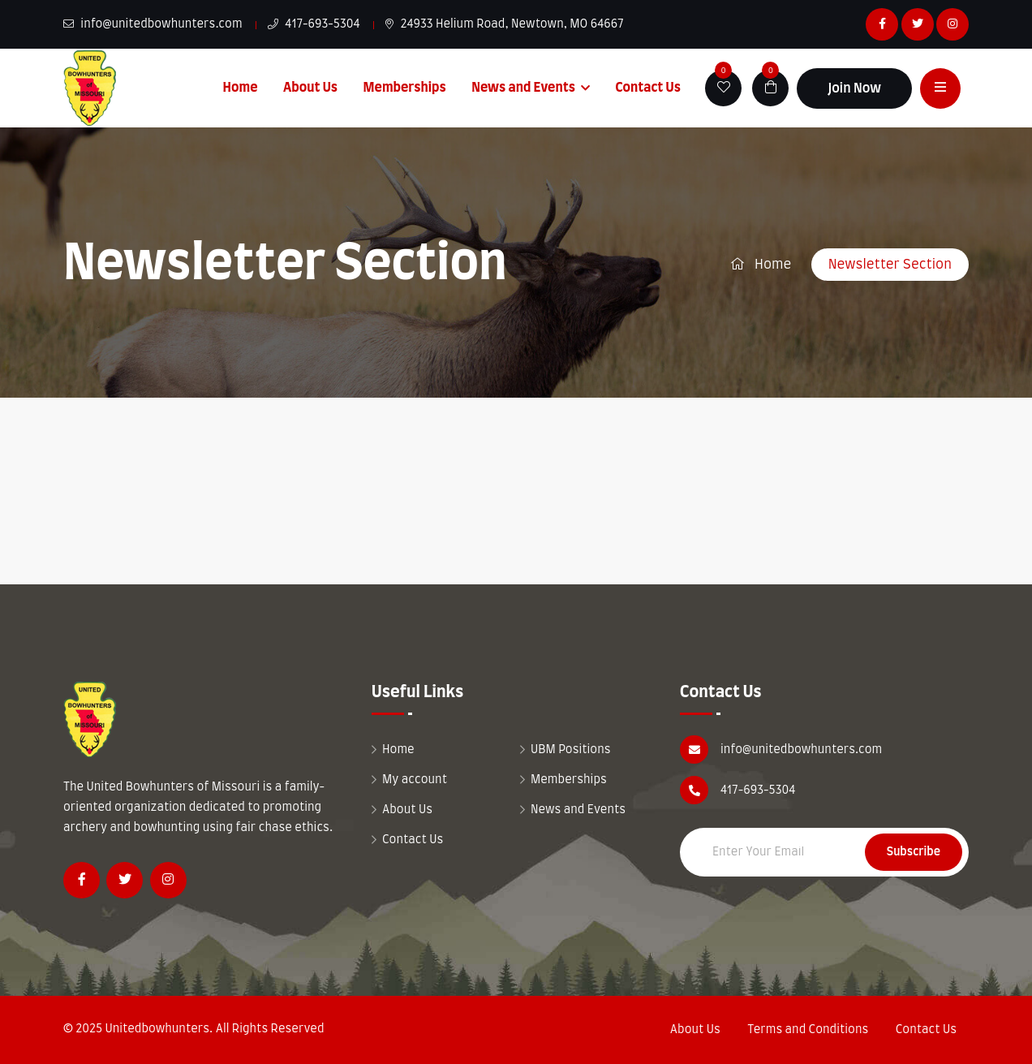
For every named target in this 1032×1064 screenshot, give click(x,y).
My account (414, 780)
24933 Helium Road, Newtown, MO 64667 (504, 24)
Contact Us (648, 87)
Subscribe (913, 852)
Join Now (854, 88)
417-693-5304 (314, 24)
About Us (310, 87)
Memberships (404, 87)
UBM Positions (571, 750)
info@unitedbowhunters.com (153, 24)
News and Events (523, 87)
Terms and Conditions (807, 1030)
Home (240, 87)
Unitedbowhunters (157, 1029)
